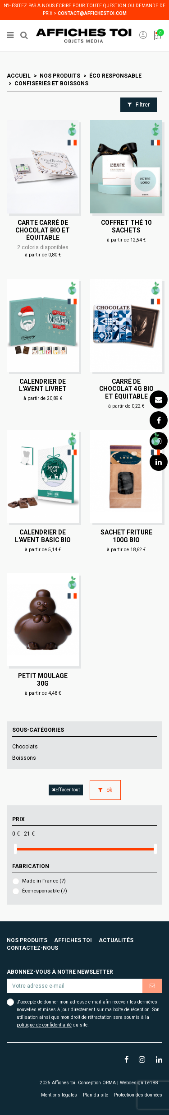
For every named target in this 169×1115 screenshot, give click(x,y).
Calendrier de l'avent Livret (43, 385)
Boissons (24, 758)
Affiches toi (73, 940)
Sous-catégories (38, 730)
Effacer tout (66, 790)
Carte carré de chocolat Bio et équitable (42, 230)
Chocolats (25, 746)
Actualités (116, 940)
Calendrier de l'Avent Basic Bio (43, 536)
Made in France (44, 881)
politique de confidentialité (44, 1024)
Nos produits (27, 940)
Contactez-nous (32, 948)
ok (105, 790)
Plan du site (95, 1094)
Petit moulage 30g (43, 679)
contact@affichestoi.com (92, 13)
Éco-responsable (44, 891)
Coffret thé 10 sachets (126, 226)
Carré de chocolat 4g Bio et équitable (126, 389)
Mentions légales (59, 1094)
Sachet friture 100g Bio (126, 536)
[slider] (15, 849)
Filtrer (139, 105)
